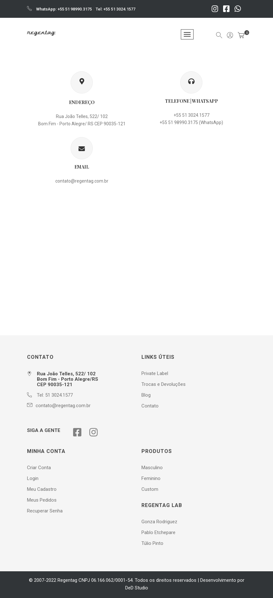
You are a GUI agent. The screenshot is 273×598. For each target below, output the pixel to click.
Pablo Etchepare (158, 532)
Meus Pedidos (42, 500)
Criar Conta (39, 467)
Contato (150, 406)
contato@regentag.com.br (81, 181)
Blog (146, 395)
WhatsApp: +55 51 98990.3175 (64, 9)
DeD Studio (136, 588)
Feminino (150, 478)
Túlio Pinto (152, 543)
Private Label (154, 373)
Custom (149, 489)
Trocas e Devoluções (163, 384)
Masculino (152, 467)
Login (32, 478)
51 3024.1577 (59, 395)
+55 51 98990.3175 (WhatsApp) (191, 122)
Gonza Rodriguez (159, 522)
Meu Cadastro (42, 489)
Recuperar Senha (45, 511)
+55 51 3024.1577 (191, 115)
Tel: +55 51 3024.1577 (115, 9)
